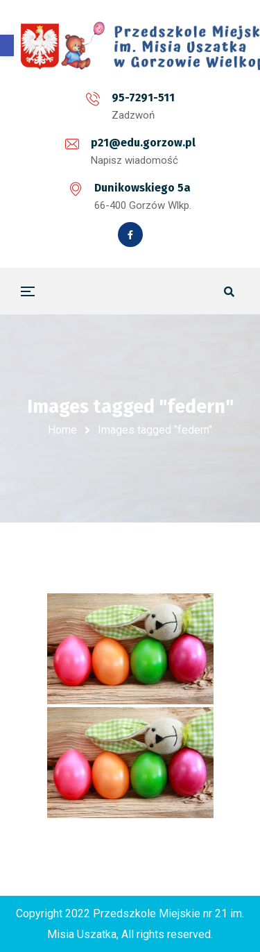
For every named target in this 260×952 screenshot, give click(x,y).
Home (62, 429)
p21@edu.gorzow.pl (143, 142)
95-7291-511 (143, 97)
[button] (7, 45)
